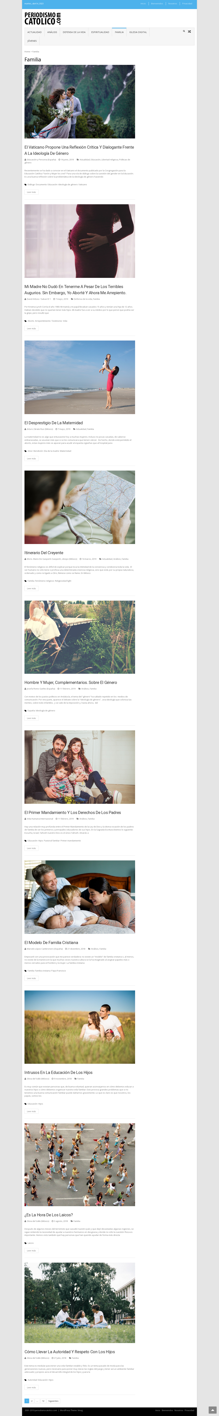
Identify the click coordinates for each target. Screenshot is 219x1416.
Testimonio (56, 321)
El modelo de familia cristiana (51, 942)
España (31, 710)
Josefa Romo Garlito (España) (41, 688)
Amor (30, 451)
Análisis (52, 32)
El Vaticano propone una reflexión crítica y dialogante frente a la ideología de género (79, 150)
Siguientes (53, 1401)
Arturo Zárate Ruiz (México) (40, 429)
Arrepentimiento (43, 321)
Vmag (80, 1410)
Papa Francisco (58, 971)
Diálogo (31, 184)
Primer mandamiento (71, 841)
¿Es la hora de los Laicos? (48, 1215)
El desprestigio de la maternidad (53, 422)
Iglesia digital (138, 32)
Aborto (31, 321)
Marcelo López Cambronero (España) (45, 948)
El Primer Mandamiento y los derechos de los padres (72, 812)
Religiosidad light (63, 581)
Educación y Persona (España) (41, 159)
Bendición (38, 451)
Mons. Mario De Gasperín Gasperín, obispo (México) (52, 558)
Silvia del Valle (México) (38, 1078)
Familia (119, 32)
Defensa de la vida (74, 32)
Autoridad (32, 1380)
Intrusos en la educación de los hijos (58, 1072)
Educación (96, 159)
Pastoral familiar (52, 841)
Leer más (31, 192)
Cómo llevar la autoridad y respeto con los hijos (69, 1351)
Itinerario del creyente (43, 552)
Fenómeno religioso (44, 581)
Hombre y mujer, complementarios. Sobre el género (70, 682)
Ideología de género (68, 184)
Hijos (40, 841)
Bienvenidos (157, 3)
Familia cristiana (43, 971)
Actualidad (34, 32)
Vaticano (83, 184)
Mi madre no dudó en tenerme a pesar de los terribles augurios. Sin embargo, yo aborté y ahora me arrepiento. (75, 289)
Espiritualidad (100, 32)
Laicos (31, 1243)
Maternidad (65, 451)
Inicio (143, 3)
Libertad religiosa (110, 159)
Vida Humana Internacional (40, 818)
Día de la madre (51, 451)
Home (27, 51)
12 (43, 1401)
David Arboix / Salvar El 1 (39, 299)
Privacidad (187, 3)
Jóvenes (32, 40)
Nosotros (172, 3)
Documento (41, 184)
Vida (65, 321)
